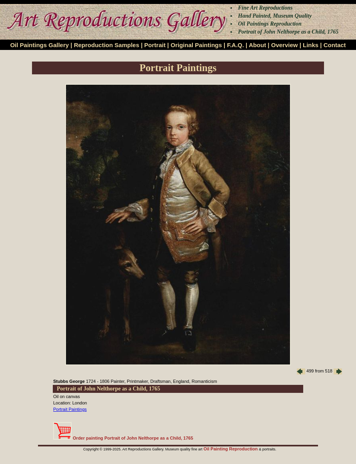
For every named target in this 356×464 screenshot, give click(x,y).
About (257, 45)
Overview (284, 45)
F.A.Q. (235, 45)
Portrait (155, 45)
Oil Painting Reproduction (231, 448)
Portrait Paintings (70, 409)
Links (310, 45)
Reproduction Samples (106, 45)
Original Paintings (196, 45)
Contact (335, 45)
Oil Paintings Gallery (39, 45)
